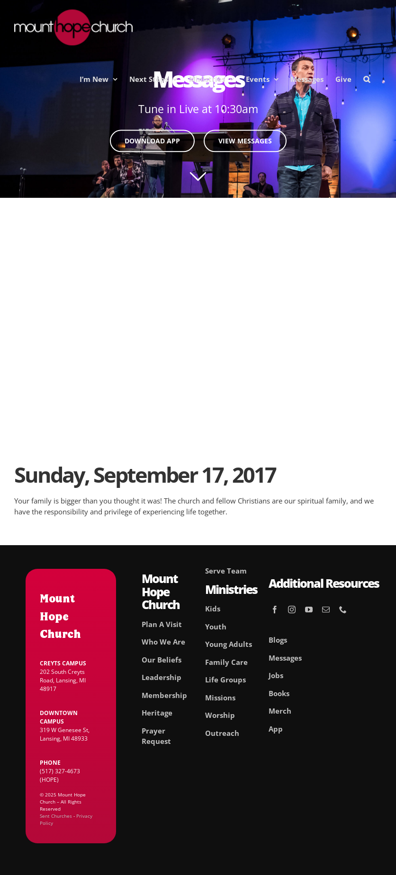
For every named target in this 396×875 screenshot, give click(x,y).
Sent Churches (56, 816)
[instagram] (292, 609)
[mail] (326, 609)
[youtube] (309, 609)
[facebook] (275, 609)
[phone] (343, 609)
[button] (366, 79)
